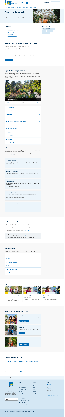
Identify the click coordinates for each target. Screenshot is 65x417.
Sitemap (6, 411)
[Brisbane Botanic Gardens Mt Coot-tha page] (9, 60)
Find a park (21, 332)
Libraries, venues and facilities (24, 400)
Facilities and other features (11, 32)
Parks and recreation (22, 402)
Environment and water (23, 394)
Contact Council (46, 2)
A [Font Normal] (5, 15)
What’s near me (35, 385)
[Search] (27, 3)
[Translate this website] (11, 399)
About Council (21, 405)
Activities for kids (10, 34)
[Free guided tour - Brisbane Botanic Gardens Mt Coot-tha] (13, 294)
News (34, 387)
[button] (11, 14)
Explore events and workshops (12, 36)
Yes (15, 371)
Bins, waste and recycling (23, 387)
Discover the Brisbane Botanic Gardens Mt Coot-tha (16, 28)
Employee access (12, 411)
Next (38, 102)
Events (34, 389)
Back (7, 102)
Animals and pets (22, 385)
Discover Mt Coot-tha (23, 344)
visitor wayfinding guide (10, 154)
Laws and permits (22, 398)
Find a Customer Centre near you (52, 395)
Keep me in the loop (55, 377)
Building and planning (22, 389)
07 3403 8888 (49, 388)
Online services (21, 383)
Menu (22, 2)
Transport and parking (23, 404)
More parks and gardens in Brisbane (13, 38)
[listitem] (48, 29)
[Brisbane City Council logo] (11, 2)
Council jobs (35, 393)
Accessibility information (20, 411)
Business (20, 391)
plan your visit (26, 230)
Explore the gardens (22, 321)
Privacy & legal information (30, 411)
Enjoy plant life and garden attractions (13, 30)
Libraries (34, 391)
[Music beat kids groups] (32, 293)
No (21, 371)
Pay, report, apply (55, 2)
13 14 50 (48, 391)
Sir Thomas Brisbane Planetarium (26, 235)
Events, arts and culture (23, 396)
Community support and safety (24, 393)
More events (57, 283)
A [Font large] (8, 14)
